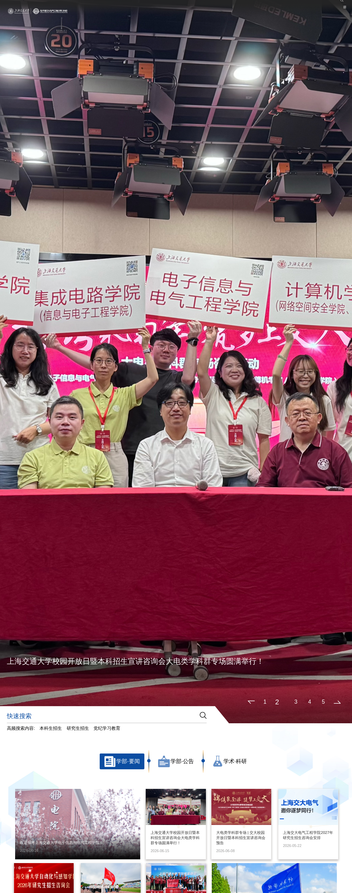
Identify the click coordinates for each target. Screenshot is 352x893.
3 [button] (295, 702)
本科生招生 (51, 728)
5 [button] (323, 702)
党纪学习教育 (107, 728)
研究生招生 (78, 728)
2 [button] (277, 702)
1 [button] (264, 702)
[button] (251, 702)
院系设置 (313, 3)
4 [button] (309, 702)
